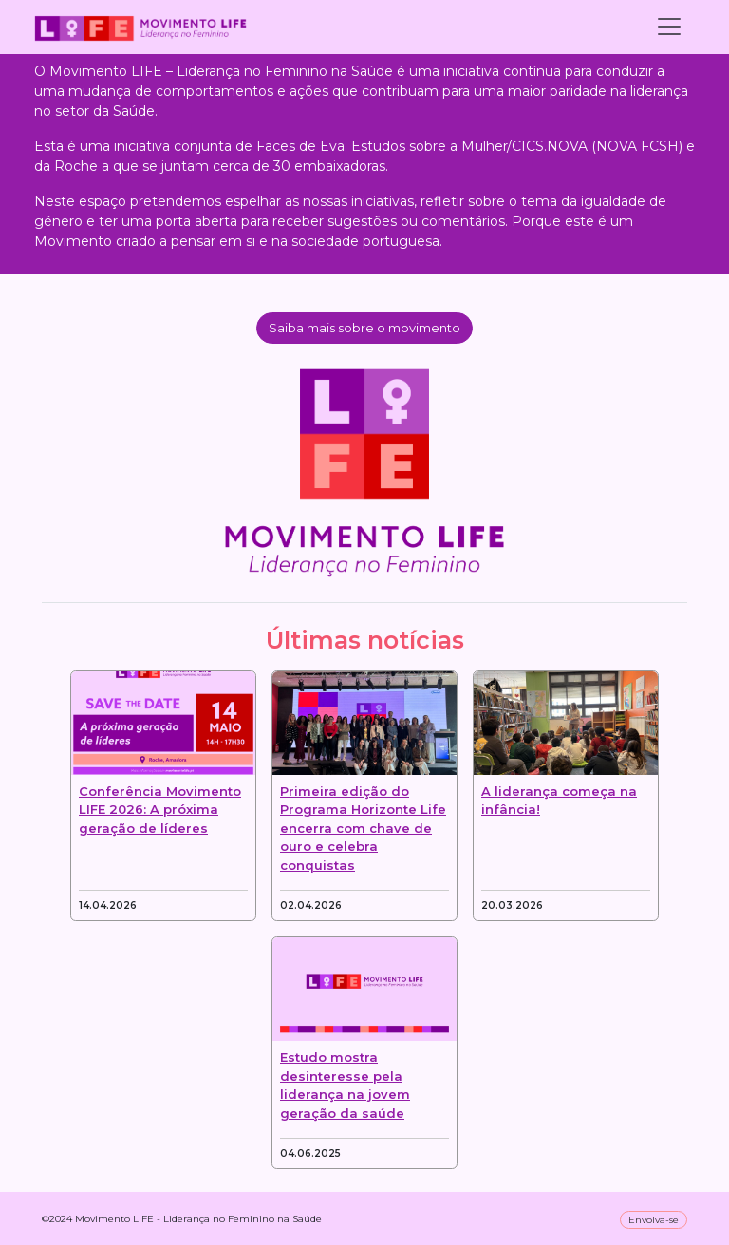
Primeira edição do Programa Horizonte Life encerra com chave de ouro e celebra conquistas (363, 828)
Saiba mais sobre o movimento (364, 327)
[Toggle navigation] (669, 27)
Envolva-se (653, 1220)
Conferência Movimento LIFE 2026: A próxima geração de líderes (160, 809)
